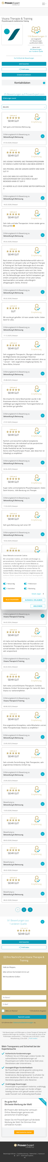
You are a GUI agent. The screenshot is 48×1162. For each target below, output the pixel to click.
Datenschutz (33, 1154)
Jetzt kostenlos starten (24, 1132)
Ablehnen (37, 606)
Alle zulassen (12, 599)
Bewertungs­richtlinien (9, 1154)
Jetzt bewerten (24, 64)
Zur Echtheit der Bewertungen (24, 58)
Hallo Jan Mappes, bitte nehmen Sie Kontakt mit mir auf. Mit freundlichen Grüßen (24, 977)
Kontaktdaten (29, 83)
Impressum (41, 1154)
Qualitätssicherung (22, 1154)
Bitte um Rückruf (11, 1011)
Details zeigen (36, 594)
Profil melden (33, 1038)
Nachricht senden (24, 1017)
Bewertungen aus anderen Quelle (36, 50)
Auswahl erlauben (33, 600)
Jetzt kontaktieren (24, 75)
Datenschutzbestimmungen (23, 1022)
